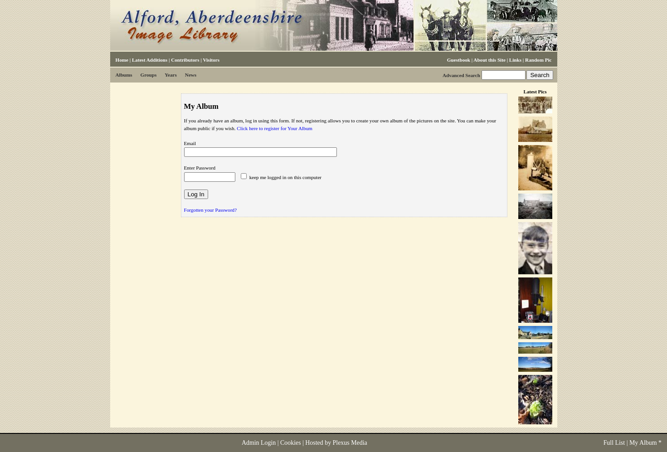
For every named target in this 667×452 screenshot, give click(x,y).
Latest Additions (149, 60)
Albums (124, 75)
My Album (643, 442)
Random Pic (538, 60)
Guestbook (458, 60)
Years (171, 75)
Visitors (211, 60)
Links (515, 60)
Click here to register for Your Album (274, 128)
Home (122, 60)
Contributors (185, 60)
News (190, 75)
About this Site (489, 60)
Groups (149, 75)
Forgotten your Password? (210, 210)
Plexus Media (350, 442)
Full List (614, 442)
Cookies (290, 442)
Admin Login (259, 442)
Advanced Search (461, 75)
